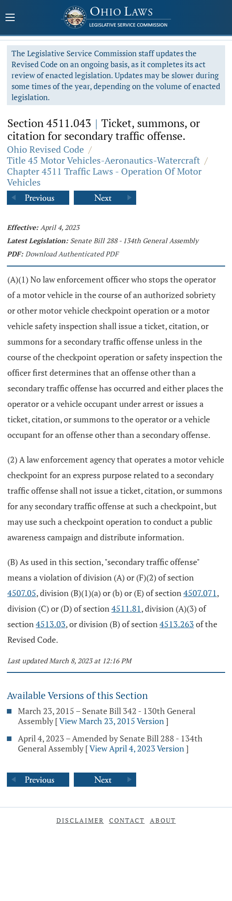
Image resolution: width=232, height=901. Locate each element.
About (163, 820)
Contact (127, 820)
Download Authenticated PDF (71, 253)
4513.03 (51, 623)
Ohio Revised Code (45, 149)
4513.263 (177, 623)
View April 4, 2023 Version (136, 748)
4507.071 (200, 592)
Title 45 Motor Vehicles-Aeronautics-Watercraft (103, 160)
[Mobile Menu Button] (10, 18)
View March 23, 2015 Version (111, 720)
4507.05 (21, 592)
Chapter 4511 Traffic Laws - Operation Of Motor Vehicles (104, 176)
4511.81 (126, 608)
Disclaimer (80, 820)
